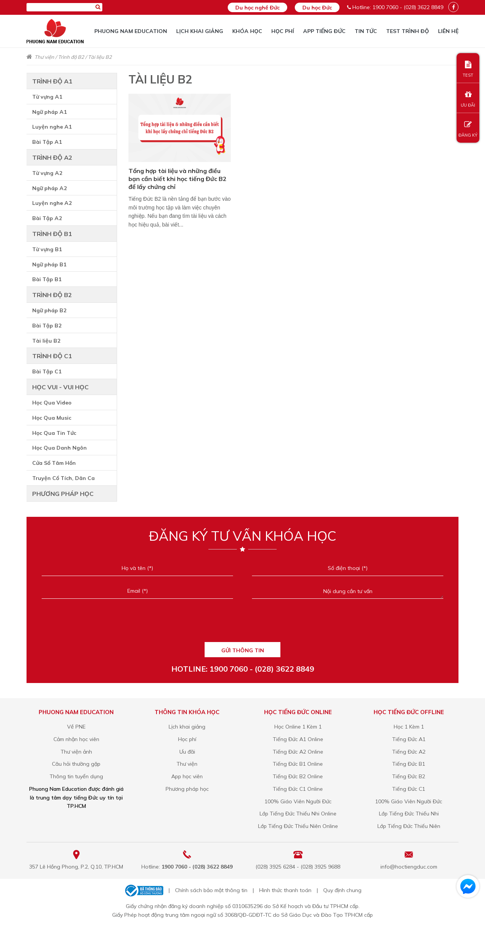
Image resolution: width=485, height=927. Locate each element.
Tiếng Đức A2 (409, 751)
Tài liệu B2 (100, 57)
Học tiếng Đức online (298, 712)
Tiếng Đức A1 (409, 739)
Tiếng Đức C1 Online (298, 788)
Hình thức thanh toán (285, 890)
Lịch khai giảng (199, 31)
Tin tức (366, 31)
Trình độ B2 (71, 57)
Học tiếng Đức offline (409, 712)
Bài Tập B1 (46, 279)
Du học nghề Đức (257, 7)
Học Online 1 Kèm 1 (298, 726)
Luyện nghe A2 (52, 203)
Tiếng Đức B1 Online (298, 763)
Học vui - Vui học (60, 387)
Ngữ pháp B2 (49, 310)
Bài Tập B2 (46, 325)
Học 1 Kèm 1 (409, 726)
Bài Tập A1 (47, 141)
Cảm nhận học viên (76, 739)
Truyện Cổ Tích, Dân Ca (63, 478)
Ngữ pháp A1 (49, 112)
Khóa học (247, 31)
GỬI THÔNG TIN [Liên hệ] (242, 650)
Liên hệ (448, 31)
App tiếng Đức (324, 31)
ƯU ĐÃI (467, 99)
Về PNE (76, 726)
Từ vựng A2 (47, 173)
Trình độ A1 (52, 81)
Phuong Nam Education (130, 31)
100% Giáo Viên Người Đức (298, 801)
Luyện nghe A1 (52, 126)
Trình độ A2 (52, 157)
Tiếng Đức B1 (408, 763)
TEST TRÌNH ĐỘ (407, 31)
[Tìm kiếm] (97, 7)
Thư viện (44, 57)
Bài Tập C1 (46, 371)
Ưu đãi (187, 751)
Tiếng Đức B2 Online (298, 776)
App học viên (187, 776)
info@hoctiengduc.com (408, 866)
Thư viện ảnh (76, 751)
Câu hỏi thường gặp (76, 763)
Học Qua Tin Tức (54, 433)
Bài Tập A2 (47, 218)
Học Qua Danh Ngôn (59, 447)
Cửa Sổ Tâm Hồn (54, 463)
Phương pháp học (63, 493)
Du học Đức (317, 7)
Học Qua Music (51, 417)
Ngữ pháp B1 (49, 264)
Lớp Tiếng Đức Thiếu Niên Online (298, 826)
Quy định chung (342, 890)
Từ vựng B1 (47, 249)
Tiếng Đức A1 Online (298, 739)
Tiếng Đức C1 (408, 788)
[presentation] (242, 624)
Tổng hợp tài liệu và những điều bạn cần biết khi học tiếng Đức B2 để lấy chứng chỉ (177, 178)
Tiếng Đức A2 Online (298, 751)
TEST (467, 69)
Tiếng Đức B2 (408, 776)
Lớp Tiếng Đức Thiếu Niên (408, 826)
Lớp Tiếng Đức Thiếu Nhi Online (298, 813)
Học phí (282, 31)
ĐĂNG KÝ (467, 129)
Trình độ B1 (52, 234)
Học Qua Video (52, 402)
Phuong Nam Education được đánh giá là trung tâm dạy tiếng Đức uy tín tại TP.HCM (76, 797)
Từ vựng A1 (47, 96)
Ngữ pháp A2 (49, 188)
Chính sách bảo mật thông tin (211, 890)
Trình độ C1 (52, 356)
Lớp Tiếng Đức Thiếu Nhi (409, 813)
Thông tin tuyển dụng (76, 776)
